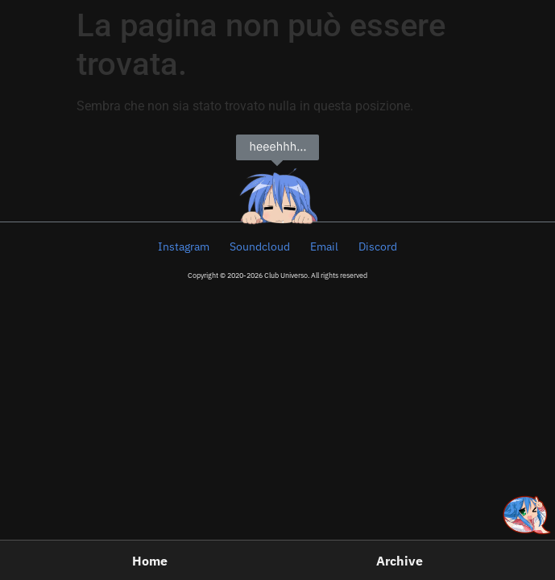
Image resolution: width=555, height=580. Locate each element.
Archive (399, 561)
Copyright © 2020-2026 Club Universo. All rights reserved (277, 275)
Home (150, 561)
